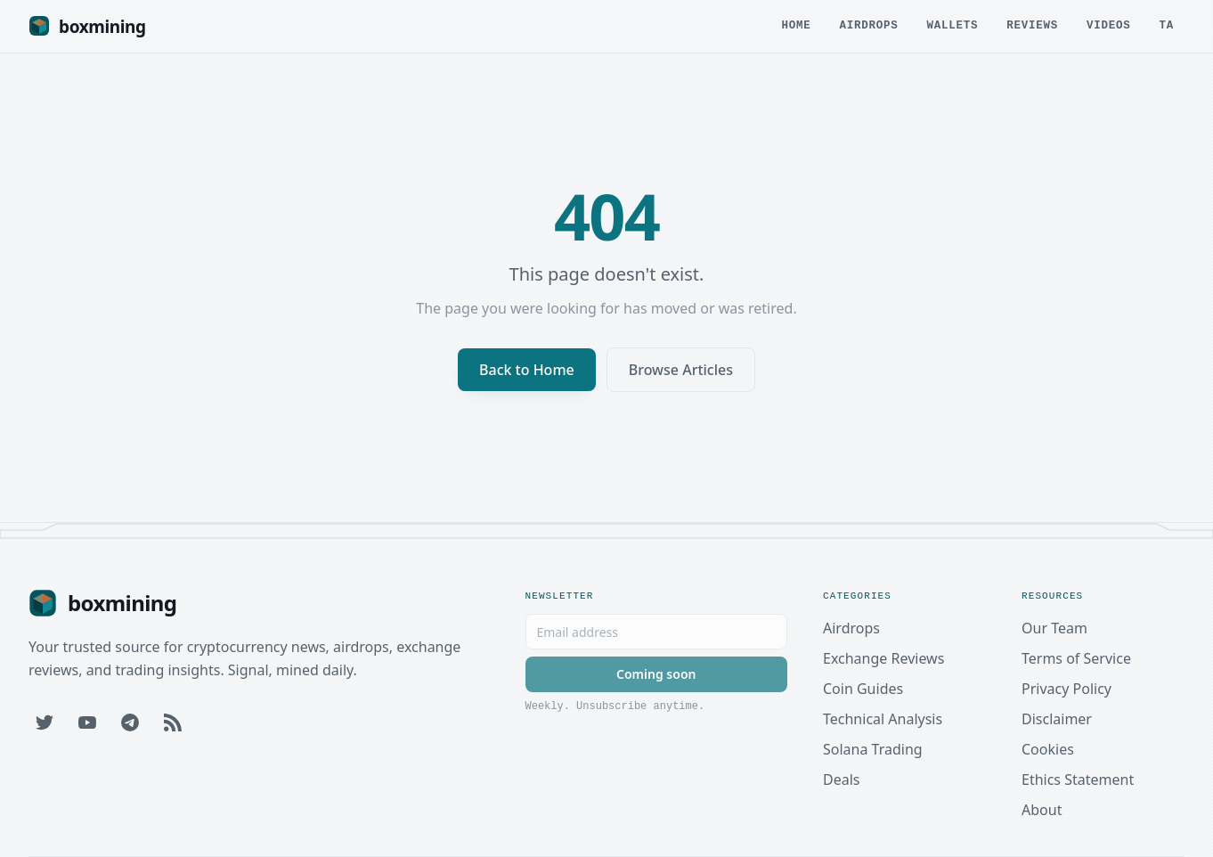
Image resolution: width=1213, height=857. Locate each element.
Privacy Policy (1066, 688)
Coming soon (656, 673)
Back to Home (526, 370)
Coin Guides (863, 688)
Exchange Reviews (883, 658)
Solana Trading (873, 749)
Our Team (1054, 628)
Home (795, 29)
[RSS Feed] (173, 722)
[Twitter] (44, 722)
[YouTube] (87, 722)
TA (1166, 29)
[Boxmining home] (87, 26)
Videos (1109, 29)
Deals (841, 779)
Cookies (1048, 749)
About (1042, 810)
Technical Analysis (882, 719)
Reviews (1032, 29)
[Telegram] (130, 722)
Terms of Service (1076, 658)
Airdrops (868, 29)
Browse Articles (681, 370)
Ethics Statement (1078, 779)
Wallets (952, 29)
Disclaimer (1057, 719)
